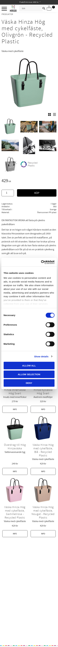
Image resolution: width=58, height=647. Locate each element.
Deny (29, 383)
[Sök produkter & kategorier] (31, 8)
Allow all (29, 365)
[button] (4, 9)
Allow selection (29, 374)
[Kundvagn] (50, 8)
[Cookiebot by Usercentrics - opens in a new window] (41, 262)
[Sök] (44, 8)
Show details (41, 356)
